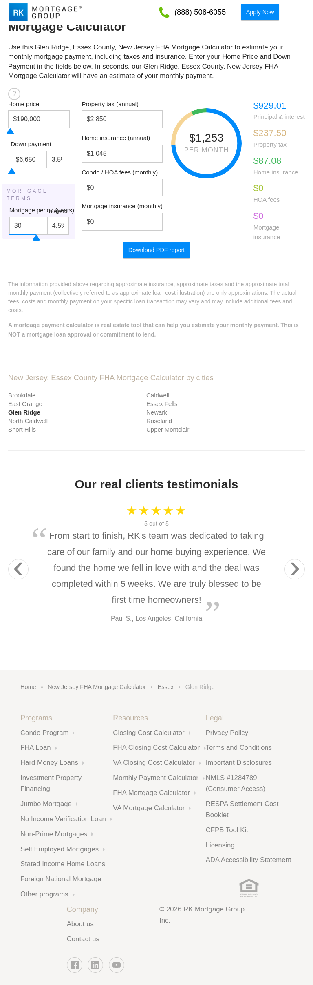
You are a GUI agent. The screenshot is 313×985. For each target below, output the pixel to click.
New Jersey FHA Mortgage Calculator (97, 687)
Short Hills (22, 429)
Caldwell (157, 395)
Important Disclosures (239, 763)
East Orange (25, 403)
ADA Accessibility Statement (248, 860)
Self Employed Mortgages (59, 849)
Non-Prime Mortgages (53, 834)
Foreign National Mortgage (60, 879)
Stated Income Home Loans (62, 864)
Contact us (83, 939)
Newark (156, 412)
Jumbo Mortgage (46, 804)
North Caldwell (28, 420)
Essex (166, 687)
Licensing (220, 845)
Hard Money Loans (49, 763)
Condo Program (44, 733)
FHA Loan (35, 747)
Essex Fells (161, 403)
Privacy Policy (227, 733)
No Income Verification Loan (63, 819)
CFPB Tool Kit (227, 830)
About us (80, 924)
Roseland (159, 420)
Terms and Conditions (239, 747)
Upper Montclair (167, 429)
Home (28, 687)
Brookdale (21, 395)
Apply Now (260, 12)
